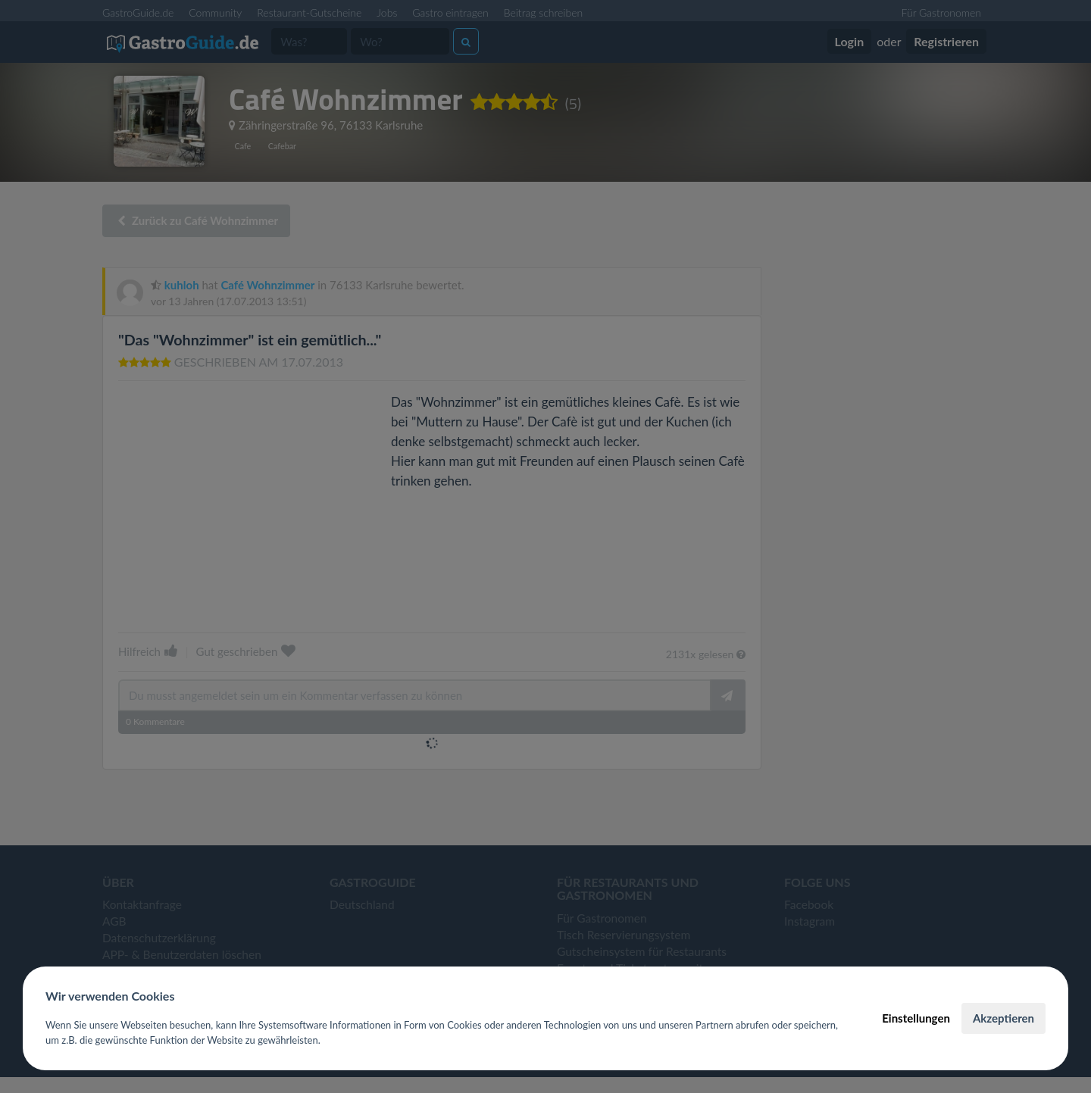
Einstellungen (916, 1018)
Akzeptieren (1003, 1018)
